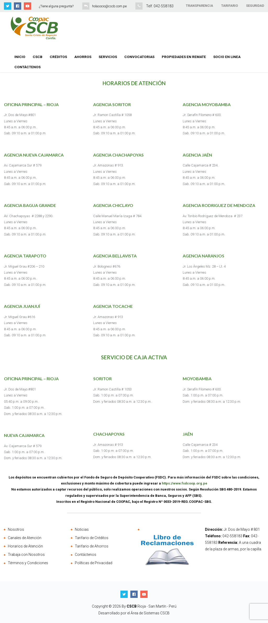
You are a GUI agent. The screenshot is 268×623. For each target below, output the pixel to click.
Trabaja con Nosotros (26, 554)
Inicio (19, 57)
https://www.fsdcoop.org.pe (184, 483)
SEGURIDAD (255, 6)
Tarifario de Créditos (91, 538)
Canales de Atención (24, 538)
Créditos (58, 57)
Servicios (108, 57)
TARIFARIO (229, 6)
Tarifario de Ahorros (91, 546)
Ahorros (82, 57)
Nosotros (16, 529)
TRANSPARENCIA (199, 6)
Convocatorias (139, 57)
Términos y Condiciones (28, 563)
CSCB (37, 57)
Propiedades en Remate (184, 57)
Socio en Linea (227, 57)
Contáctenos (27, 67)
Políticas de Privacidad (93, 563)
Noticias (82, 529)
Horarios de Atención (25, 546)
